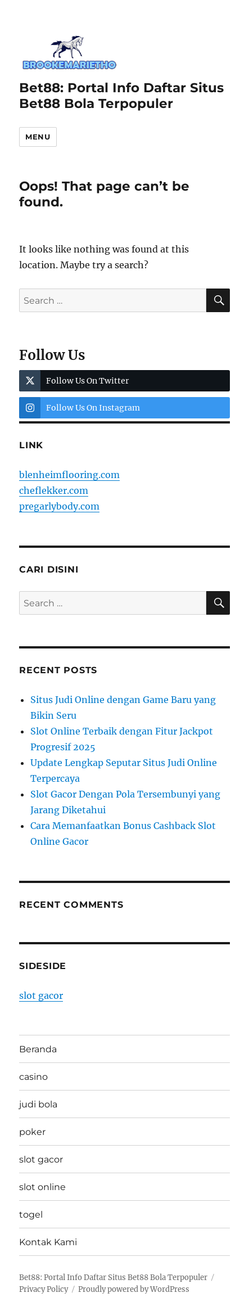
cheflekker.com (53, 490)
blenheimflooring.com (69, 474)
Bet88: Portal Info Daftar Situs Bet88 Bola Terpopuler (121, 95)
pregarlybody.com (59, 506)
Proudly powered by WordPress (133, 1289)
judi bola (38, 1104)
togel (31, 1214)
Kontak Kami (48, 1242)
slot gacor (41, 995)
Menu (37, 136)
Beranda (38, 1049)
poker (32, 1132)
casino (33, 1076)
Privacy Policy (43, 1289)
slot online (42, 1187)
